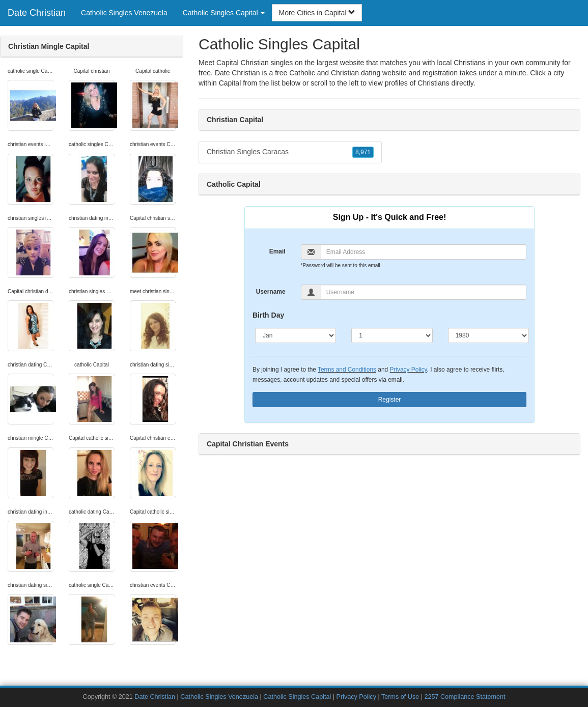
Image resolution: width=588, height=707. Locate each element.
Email (277, 251)
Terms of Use (400, 696)
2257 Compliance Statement (464, 696)
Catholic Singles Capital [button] (224, 13)
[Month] (295, 335)
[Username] (423, 292)
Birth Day (268, 315)
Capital (230, 83)
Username (271, 291)
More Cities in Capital (316, 13)
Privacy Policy (408, 369)
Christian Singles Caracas (290, 152)
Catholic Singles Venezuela (124, 13)
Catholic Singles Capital (297, 696)
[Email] (423, 252)
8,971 (363, 152)
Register (389, 399)
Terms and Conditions (347, 369)
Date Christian (37, 13)
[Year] (488, 335)
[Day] (391, 335)
